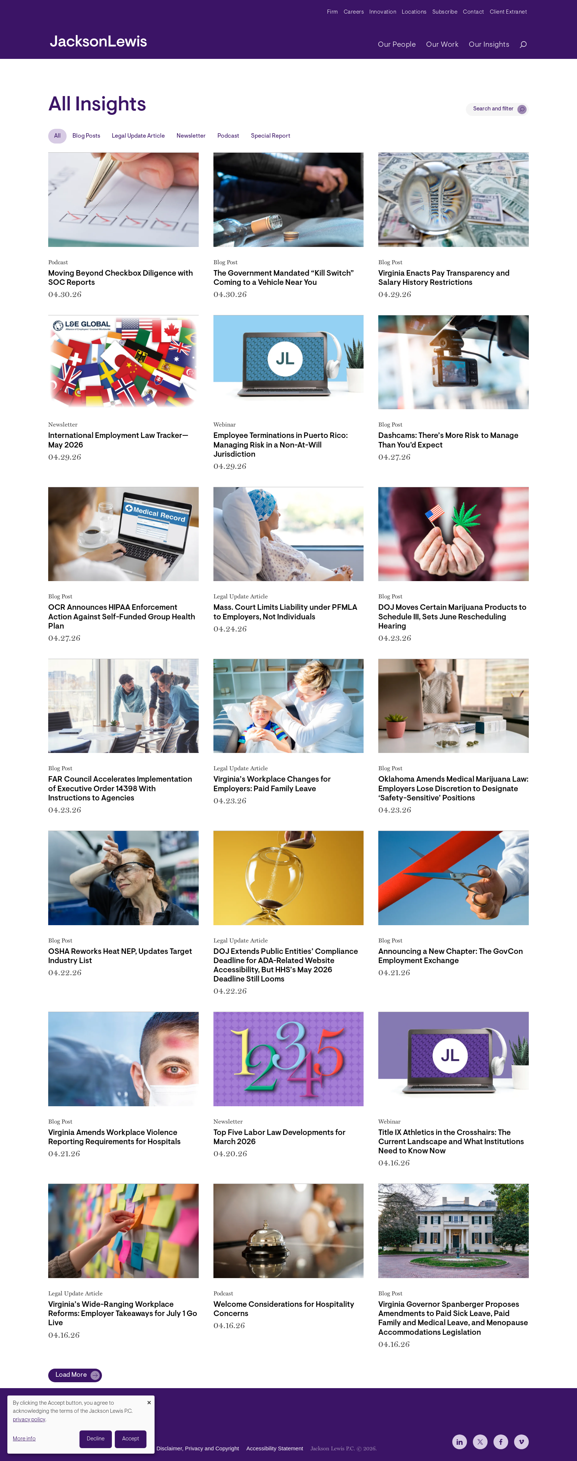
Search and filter (493, 109)
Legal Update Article (138, 136)
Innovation (382, 12)
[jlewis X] (480, 1442)
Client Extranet (508, 12)
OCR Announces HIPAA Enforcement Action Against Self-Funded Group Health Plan (121, 617)
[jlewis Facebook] (500, 1442)
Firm (332, 12)
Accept (130, 1439)
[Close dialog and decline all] (149, 1400)
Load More (71, 1375)
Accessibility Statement (274, 1448)
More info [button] (24, 1439)
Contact (473, 12)
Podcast (228, 136)
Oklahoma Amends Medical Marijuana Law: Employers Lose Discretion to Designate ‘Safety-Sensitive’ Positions (453, 789)
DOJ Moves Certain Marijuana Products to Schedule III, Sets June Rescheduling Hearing (452, 617)
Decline (96, 1439)
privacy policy (29, 1420)
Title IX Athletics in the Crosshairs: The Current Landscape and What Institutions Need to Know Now (451, 1142)
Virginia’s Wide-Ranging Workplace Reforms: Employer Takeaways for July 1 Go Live (122, 1314)
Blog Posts (86, 136)
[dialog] (81, 1424)
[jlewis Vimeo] (521, 1442)
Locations (414, 12)
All (57, 136)
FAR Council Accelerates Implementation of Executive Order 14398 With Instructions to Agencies (120, 789)
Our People (397, 45)
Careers (354, 12)
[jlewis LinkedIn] (459, 1442)
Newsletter (191, 136)
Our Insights (489, 45)
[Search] (519, 45)
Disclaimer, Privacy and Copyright (197, 1448)
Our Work (442, 45)
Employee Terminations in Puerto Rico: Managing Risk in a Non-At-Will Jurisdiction (280, 445)
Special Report (270, 136)
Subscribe (445, 12)
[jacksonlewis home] (98, 39)
